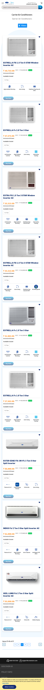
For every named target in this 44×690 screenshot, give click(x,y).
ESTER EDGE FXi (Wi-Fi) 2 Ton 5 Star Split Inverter (19, 461)
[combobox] (22, 7)
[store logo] (9, 3)
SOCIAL (4, 677)
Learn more (5, 683)
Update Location (31, 4)
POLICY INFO (6, 672)
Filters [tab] (23, 26)
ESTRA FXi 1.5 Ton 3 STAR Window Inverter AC (19, 196)
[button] (40, 37)
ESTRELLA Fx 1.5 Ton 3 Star (16, 330)
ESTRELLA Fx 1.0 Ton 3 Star (16, 395)
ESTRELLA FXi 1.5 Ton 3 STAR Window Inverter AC (20, 264)
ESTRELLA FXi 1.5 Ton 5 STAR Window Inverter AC (20, 63)
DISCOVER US (7, 666)
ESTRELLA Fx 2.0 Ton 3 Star (16, 130)
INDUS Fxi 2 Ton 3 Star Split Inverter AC (21, 528)
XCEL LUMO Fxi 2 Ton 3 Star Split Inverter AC (18, 594)
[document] (22, 684)
